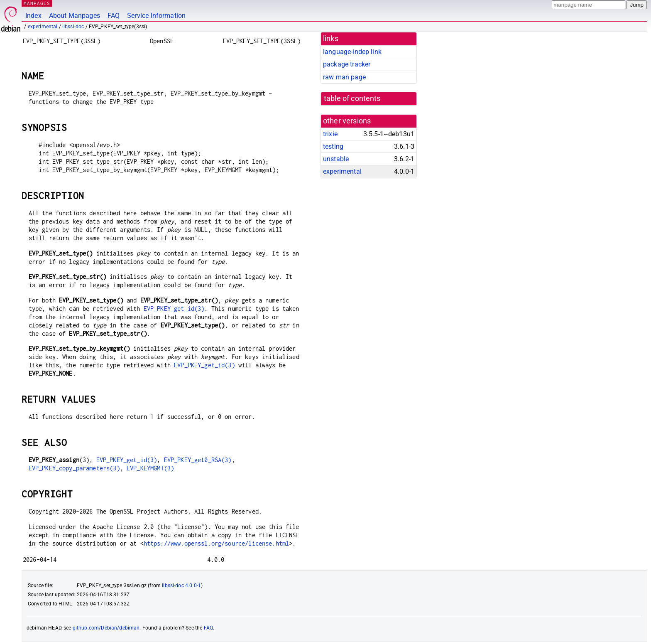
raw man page (344, 77)
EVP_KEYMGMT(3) (150, 468)
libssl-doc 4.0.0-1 (181, 585)
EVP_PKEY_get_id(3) (174, 308)
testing (333, 146)
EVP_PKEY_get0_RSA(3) (198, 459)
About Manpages (74, 16)
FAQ (114, 16)
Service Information (156, 16)
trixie (330, 134)
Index (33, 16)
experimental (43, 27)
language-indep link (352, 52)
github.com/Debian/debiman (106, 628)
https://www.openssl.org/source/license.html (216, 543)
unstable (336, 159)
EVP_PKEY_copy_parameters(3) (74, 468)
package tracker (346, 64)
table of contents (352, 98)
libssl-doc (73, 27)
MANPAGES (37, 3)
